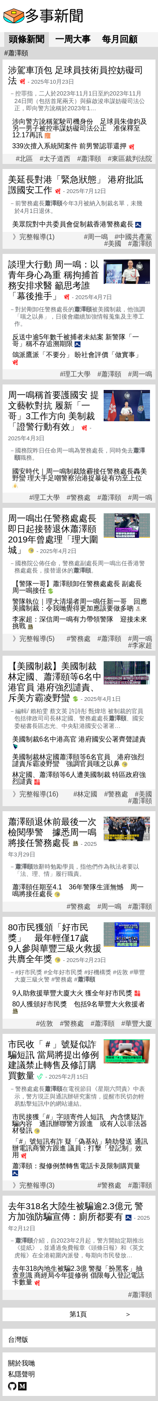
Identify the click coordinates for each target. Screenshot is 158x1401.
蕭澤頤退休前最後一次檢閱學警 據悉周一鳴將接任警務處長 (52, 832)
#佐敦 (44, 1023)
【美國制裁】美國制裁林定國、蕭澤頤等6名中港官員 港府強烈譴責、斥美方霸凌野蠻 (55, 682)
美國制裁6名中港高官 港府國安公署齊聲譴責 (79, 739)
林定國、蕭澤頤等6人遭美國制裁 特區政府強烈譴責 (79, 778)
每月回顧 (119, 39)
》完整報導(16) (35, 794)
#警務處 (79, 497)
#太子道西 (55, 158)
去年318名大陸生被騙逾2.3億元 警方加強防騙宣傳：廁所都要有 (75, 1211)
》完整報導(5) (34, 638)
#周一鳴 (96, 237)
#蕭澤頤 (89, 158)
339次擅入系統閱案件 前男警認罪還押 (69, 146)
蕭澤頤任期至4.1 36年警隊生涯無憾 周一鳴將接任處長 (78, 890)
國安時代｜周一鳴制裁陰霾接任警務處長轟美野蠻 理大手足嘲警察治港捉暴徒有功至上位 (79, 475)
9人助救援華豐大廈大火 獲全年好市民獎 (72, 993)
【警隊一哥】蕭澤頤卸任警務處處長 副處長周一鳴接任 (77, 587)
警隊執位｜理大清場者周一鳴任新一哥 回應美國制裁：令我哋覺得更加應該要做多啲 (79, 605)
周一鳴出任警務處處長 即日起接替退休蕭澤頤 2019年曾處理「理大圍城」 (56, 534)
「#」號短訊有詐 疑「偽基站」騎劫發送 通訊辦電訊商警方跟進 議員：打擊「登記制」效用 (80, 1148)
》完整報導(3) (34, 1185)
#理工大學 (75, 374)
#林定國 (85, 794)
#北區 (24, 158)
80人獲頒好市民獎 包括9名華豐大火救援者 (78, 1004)
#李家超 (140, 645)
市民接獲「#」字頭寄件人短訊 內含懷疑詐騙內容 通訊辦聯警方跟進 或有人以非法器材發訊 (79, 1123)
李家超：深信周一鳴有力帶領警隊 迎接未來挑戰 (79, 623)
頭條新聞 (26, 39)
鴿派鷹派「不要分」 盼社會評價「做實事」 (77, 354)
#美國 (112, 243)
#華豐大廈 (136, 1023)
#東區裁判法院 (130, 158)
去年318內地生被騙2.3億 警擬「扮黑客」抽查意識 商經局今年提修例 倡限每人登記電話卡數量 (78, 1275)
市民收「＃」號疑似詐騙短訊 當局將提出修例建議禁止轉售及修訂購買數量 (53, 1060)
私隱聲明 (21, 1374)
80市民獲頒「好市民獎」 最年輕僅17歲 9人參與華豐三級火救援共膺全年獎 (55, 943)
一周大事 (73, 39)
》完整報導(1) (34, 236)
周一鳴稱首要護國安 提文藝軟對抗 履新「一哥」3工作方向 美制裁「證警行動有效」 (53, 410)
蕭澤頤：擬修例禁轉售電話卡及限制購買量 (76, 1165)
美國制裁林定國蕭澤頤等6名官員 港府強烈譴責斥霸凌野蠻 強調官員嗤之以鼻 (78, 760)
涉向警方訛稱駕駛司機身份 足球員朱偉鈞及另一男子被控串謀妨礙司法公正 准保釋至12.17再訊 (79, 128)
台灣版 (18, 1339)
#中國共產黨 (133, 237)
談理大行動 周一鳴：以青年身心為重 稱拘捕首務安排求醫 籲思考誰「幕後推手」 (53, 280)
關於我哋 (21, 1363)
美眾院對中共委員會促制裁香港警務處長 (73, 224)
